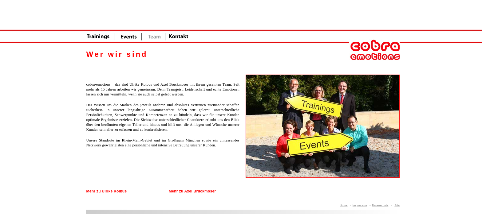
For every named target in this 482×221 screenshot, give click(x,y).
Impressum (360, 205)
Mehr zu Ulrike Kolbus (106, 191)
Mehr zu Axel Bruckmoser (192, 191)
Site (397, 205)
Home (343, 205)
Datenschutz (380, 205)
